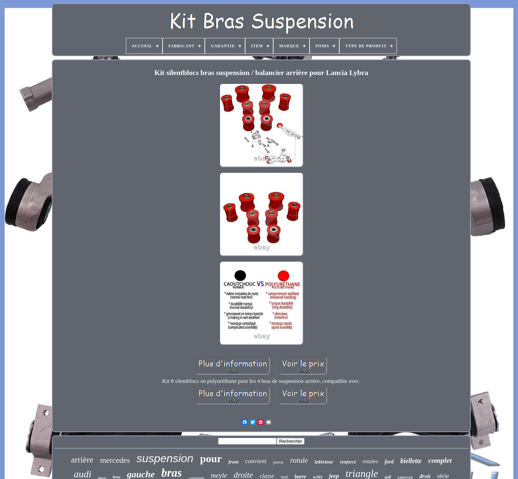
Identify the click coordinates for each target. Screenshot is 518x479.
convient (255, 461)
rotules (370, 461)
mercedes (115, 460)
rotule (299, 460)
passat (278, 462)
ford (389, 461)
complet (440, 460)
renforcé (348, 462)
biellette (411, 460)
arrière (82, 459)
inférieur (323, 461)
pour (211, 458)
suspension (164, 458)
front (233, 461)
